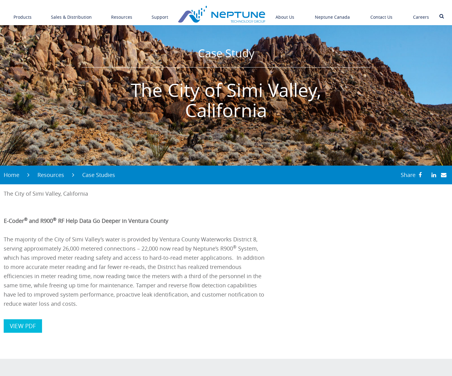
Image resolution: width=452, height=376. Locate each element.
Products (23, 13)
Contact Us (381, 13)
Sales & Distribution (71, 13)
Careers (421, 13)
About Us (285, 13)
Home (11, 174)
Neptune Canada (332, 13)
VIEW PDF (23, 326)
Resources (121, 13)
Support (160, 13)
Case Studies (98, 174)
